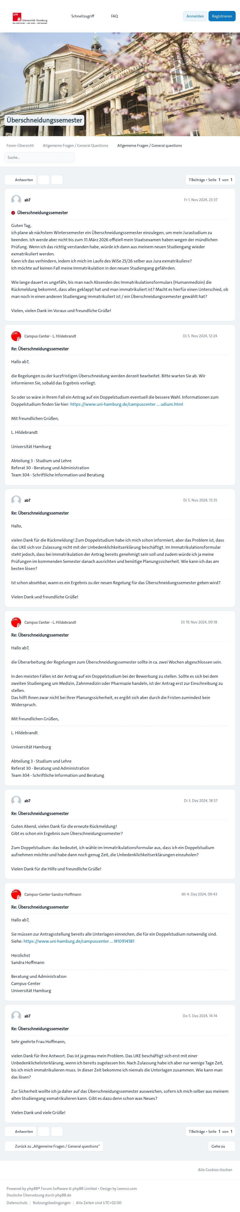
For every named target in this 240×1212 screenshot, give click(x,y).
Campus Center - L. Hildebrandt (50, 336)
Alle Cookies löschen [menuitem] (211, 1169)
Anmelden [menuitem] (195, 16)
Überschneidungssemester (42, 213)
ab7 (27, 200)
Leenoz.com (127, 1188)
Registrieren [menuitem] (222, 16)
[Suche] (59, 157)
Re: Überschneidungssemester (40, 349)
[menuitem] (80, 16)
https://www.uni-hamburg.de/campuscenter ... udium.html (126, 404)
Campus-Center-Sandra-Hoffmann (52, 894)
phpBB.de (63, 1195)
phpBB (32, 1188)
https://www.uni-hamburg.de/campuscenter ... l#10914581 (79, 941)
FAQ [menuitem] (111, 16)
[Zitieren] (224, 199)
